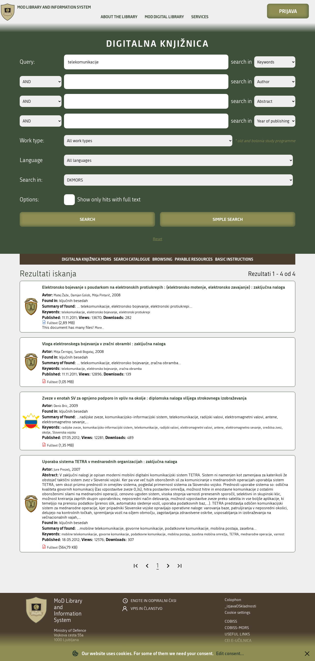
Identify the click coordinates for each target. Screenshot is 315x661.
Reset (157, 239)
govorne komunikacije (126, 541)
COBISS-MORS (237, 627)
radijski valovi (193, 434)
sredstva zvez (68, 439)
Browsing (162, 259)
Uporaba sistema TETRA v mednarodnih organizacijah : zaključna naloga (120, 468)
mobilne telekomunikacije (83, 541)
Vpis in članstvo (146, 609)
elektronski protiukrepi (150, 319)
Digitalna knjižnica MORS (86, 259)
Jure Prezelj (63, 476)
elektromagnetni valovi (226, 434)
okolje (86, 439)
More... (100, 334)
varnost (88, 546)
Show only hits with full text (109, 199)
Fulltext (53, 330)
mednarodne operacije (61, 546)
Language (31, 160)
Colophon (233, 599)
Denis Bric (62, 412)
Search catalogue (132, 259)
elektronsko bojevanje (110, 319)
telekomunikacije (76, 319)
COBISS (231, 621)
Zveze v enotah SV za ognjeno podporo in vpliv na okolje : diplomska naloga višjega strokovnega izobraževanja (160, 404)
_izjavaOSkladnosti (240, 606)
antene (253, 434)
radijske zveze (73, 434)
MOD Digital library (164, 16)
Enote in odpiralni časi (153, 601)
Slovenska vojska (107, 439)
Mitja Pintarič (111, 302)
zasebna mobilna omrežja (243, 541)
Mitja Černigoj (65, 358)
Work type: (32, 140)
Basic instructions (234, 259)
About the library (119, 16)
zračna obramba (145, 375)
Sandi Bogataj (90, 358)
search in (235, 62)
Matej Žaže (63, 302)
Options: (29, 199)
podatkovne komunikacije (168, 541)
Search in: (31, 180)
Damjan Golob (86, 302)
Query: (27, 62)
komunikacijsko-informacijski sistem (118, 434)
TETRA (273, 541)
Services (199, 16)
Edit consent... (230, 653)
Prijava (288, 11)
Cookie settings (237, 612)
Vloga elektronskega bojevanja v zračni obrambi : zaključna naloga (114, 350)
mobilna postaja (206, 541)
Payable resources (194, 259)
